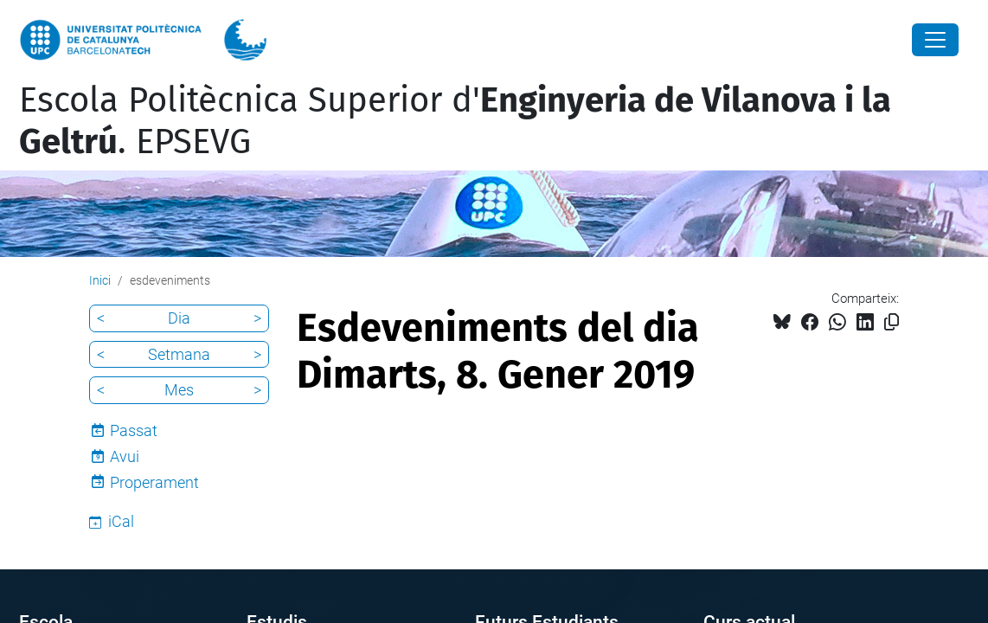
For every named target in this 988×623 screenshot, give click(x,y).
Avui (124, 456)
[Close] (935, 39)
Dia (179, 318)
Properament (154, 482)
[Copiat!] (891, 322)
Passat (133, 430)
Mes (179, 390)
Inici (100, 280)
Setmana (179, 354)
